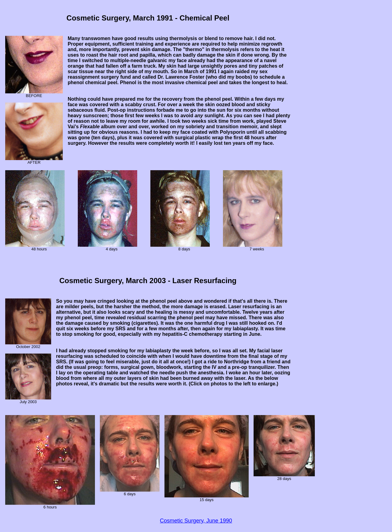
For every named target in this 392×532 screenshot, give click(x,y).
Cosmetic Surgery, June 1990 (196, 521)
